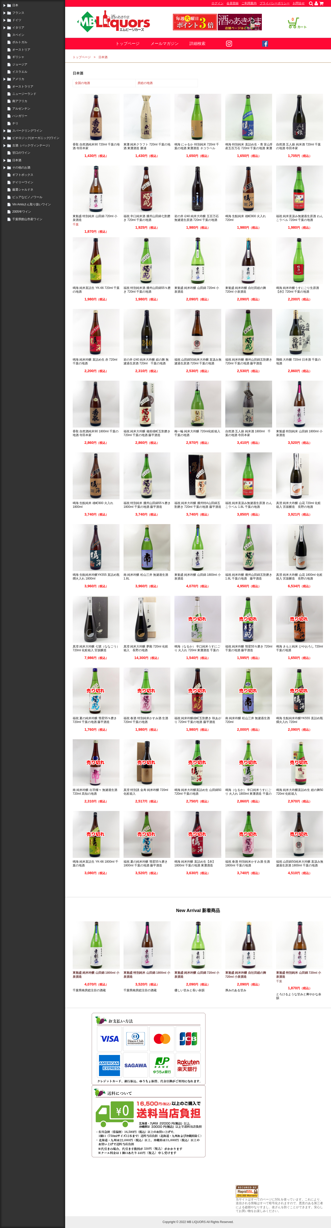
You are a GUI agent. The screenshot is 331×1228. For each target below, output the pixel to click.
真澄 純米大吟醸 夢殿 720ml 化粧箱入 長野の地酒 (146, 648)
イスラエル (19, 71)
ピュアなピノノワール (27, 197)
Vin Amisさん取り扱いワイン (31, 204)
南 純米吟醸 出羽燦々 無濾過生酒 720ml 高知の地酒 (95, 792)
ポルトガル (19, 42)
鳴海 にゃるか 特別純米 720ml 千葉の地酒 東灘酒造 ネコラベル (196, 146)
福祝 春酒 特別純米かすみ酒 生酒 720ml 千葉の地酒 (146, 720)
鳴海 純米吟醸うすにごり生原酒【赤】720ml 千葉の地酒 (297, 290)
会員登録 (233, 3)
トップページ (128, 43)
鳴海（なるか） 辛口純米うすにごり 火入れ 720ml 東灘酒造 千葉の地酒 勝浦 (197, 650)
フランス (18, 13)
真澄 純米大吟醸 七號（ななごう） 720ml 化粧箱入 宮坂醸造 (96, 648)
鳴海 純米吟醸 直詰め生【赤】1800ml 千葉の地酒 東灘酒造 (194, 863)
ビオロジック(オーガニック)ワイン (35, 138)
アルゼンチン (21, 108)
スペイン (18, 35)
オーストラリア (22, 86)
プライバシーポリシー (275, 3)
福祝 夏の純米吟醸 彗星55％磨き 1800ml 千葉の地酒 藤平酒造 (146, 863)
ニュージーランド (24, 94)
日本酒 (16, 160)
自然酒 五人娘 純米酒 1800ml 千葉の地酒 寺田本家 (248, 433)
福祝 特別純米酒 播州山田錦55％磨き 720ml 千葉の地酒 (147, 290)
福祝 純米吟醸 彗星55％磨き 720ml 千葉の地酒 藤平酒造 (248, 648)
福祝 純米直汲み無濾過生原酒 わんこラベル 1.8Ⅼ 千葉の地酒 (248, 505)
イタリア (18, 27)
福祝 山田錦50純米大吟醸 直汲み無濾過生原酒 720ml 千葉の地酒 (198, 361)
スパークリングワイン (27, 130)
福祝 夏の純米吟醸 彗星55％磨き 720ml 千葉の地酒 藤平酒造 (95, 720)
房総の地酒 (145, 83)
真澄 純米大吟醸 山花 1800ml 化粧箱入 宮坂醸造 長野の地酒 (299, 577)
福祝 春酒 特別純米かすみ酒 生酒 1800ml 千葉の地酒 (247, 863)
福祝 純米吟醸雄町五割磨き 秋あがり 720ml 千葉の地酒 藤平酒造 (197, 720)
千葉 (76, 224)
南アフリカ (19, 101)
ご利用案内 (249, 3)
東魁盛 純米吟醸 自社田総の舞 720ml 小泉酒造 (245, 290)
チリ (15, 123)
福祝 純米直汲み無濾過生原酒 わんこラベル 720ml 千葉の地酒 (299, 218)
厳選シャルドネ (22, 189)
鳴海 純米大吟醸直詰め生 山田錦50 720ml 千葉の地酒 (198, 792)
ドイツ (16, 20)
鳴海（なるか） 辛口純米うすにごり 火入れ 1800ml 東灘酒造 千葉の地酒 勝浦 (248, 793)
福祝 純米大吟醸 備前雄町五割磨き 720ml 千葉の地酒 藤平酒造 (147, 433)
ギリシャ (18, 57)
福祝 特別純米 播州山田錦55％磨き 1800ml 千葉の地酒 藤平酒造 (147, 505)
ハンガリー (19, 116)
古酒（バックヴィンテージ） (31, 145)
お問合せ (299, 3)
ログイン (217, 3)
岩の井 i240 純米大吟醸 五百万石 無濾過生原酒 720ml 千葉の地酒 (196, 218)
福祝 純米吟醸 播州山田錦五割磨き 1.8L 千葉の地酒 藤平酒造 (248, 577)
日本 (15, 5)
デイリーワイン (22, 182)
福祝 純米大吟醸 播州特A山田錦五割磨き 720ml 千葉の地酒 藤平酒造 (197, 505)
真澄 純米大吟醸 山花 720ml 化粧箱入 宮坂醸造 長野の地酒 (298, 505)
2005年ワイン (21, 211)
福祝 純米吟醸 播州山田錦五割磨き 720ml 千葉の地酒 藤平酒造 (248, 361)
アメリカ (18, 79)
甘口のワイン (21, 152)
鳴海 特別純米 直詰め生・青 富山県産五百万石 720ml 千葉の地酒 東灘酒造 (249, 148)
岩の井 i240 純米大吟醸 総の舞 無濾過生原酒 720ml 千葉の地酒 (146, 361)
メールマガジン (165, 43)
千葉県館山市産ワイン (27, 219)
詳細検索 (197, 43)
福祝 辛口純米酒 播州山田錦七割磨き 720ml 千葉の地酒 (147, 218)
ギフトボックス (22, 175)
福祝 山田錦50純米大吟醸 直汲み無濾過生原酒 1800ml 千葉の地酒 (299, 863)
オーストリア (21, 49)
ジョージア (19, 64)
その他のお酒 (21, 167)
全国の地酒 (82, 83)
